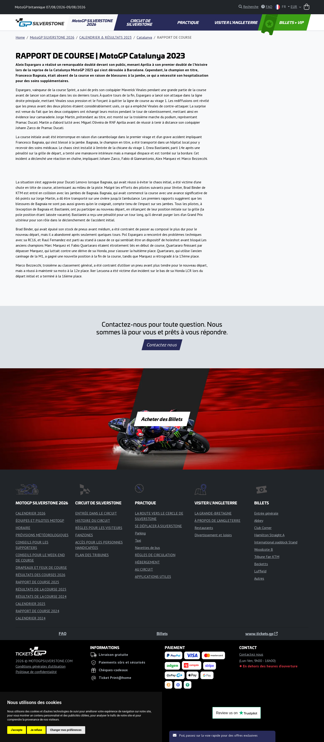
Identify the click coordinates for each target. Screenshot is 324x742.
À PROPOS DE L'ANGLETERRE (217, 520)
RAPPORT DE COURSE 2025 (37, 582)
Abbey (258, 520)
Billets (162, 633)
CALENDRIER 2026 (30, 513)
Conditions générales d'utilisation (41, 666)
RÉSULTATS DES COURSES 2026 (40, 574)
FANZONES (84, 535)
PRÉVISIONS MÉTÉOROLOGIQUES (42, 535)
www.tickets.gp (261, 633)
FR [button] (281, 6)
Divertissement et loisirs (213, 535)
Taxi (138, 540)
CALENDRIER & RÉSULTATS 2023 (105, 37)
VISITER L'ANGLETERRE (236, 22)
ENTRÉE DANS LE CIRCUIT (96, 513)
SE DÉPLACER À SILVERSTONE (158, 526)
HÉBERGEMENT (147, 562)
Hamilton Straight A (269, 535)
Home (20, 37)
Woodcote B (263, 549)
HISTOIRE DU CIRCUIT (92, 520)
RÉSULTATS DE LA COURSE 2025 (41, 589)
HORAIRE (23, 527)
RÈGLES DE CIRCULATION (155, 555)
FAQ (62, 633)
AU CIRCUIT (144, 569)
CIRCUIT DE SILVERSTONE (139, 22)
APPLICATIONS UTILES (153, 576)
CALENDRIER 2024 (30, 618)
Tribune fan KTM (266, 556)
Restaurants (204, 527)
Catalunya (144, 37)
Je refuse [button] (36, 730)
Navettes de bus (147, 547)
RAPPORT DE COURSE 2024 (37, 611)
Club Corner (263, 527)
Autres (259, 578)
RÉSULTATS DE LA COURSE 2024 (41, 596)
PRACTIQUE (188, 22)
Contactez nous (162, 345)
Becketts (261, 564)
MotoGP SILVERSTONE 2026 (92, 22)
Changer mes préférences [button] (66, 730)
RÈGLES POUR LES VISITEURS (98, 527)
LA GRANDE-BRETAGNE (213, 513)
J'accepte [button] (16, 730)
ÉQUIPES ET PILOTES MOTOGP (40, 520)
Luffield (260, 571)
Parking (140, 533)
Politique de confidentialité (36, 671)
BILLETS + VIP (283, 22)
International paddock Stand (275, 542)
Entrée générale (266, 513)
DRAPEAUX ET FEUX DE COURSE (41, 567)
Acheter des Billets (162, 419)
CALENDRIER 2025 (30, 603)
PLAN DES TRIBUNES (92, 555)
